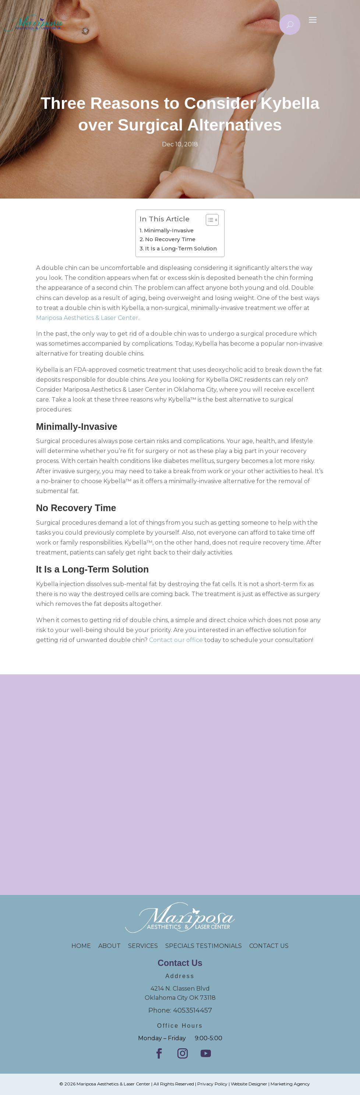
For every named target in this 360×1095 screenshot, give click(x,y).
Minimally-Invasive (169, 230)
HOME (84, 945)
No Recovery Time (170, 239)
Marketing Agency (290, 1084)
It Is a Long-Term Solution (181, 248)
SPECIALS (180, 945)
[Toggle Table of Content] (208, 220)
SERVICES (143, 945)
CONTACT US (269, 945)
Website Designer (249, 1084)
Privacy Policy (212, 1084)
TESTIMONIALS (222, 945)
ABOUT (109, 945)
